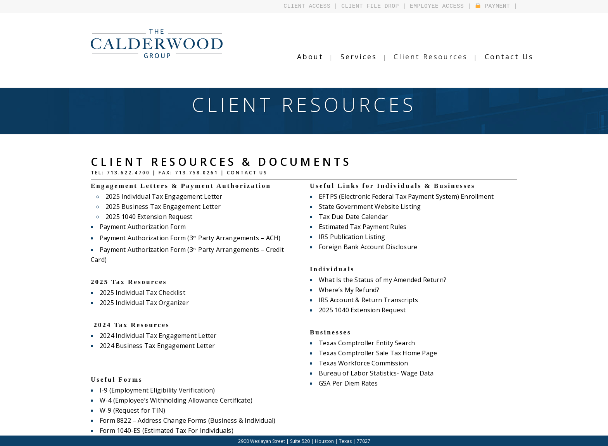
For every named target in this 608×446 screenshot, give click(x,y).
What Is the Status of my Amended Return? (381, 280)
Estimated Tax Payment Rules (361, 226)
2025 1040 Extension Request (147, 216)
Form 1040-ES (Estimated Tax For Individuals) (165, 420)
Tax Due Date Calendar (352, 216)
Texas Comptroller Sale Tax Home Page (376, 353)
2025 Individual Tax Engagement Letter (162, 196)
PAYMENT (494, 6)
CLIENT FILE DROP (378, 6)
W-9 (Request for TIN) (132, 400)
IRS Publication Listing (351, 236)
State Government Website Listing (368, 206)
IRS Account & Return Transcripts (367, 300)
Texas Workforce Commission (362, 363)
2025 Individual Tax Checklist (141, 282)
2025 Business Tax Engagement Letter (161, 206)
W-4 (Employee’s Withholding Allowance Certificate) (174, 390)
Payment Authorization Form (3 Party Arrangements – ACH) (188, 238)
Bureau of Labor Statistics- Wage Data (375, 373)
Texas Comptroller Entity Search (366, 343)
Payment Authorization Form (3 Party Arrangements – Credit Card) (198, 249)
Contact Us (247, 172)
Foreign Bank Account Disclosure (367, 247)
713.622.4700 (128, 172)
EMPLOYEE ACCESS (441, 6)
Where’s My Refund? (348, 290)
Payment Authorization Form (142, 226)
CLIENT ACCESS (319, 6)
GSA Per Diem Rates (348, 383)
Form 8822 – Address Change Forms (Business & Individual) (185, 410)
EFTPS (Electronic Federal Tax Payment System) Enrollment (404, 196)
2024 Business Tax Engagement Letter (156, 335)
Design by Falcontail (333, 440)
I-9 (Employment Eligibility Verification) (155, 380)
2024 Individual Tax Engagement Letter (157, 325)
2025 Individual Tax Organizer (143, 292)
